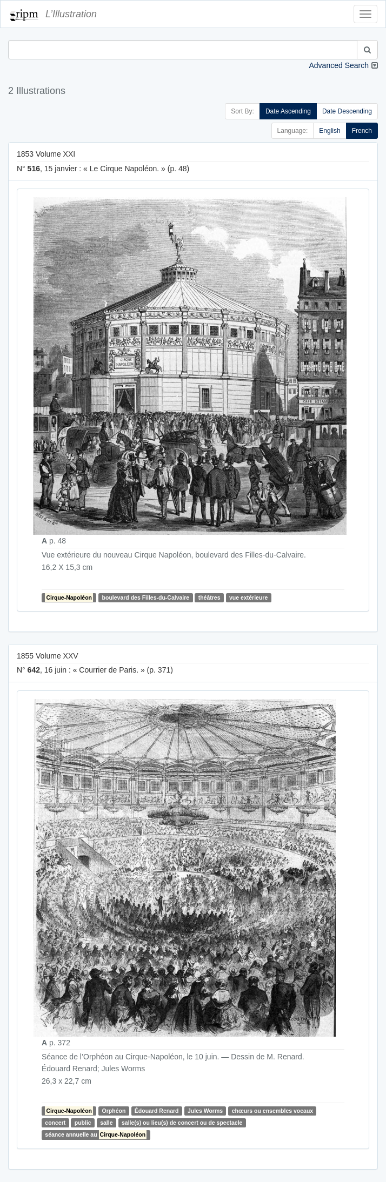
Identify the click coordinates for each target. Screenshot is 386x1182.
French (362, 131)
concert (55, 1122)
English (329, 131)
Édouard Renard (157, 1110)
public (83, 1122)
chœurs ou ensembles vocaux (273, 1110)
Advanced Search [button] (339, 65)
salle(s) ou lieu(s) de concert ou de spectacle (182, 1122)
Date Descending (347, 111)
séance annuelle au (96, 1134)
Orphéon (114, 1110)
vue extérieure (248, 597)
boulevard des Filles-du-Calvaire (146, 597)
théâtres (209, 597)
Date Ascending (288, 111)
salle (106, 1122)
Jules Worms (205, 1110)
